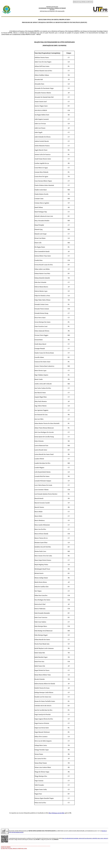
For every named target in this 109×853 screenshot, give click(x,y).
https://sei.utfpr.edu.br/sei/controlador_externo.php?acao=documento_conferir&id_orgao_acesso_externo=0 (85, 838)
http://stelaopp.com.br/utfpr (56, 813)
